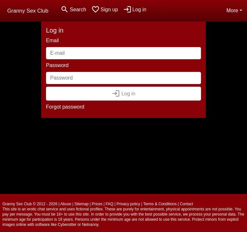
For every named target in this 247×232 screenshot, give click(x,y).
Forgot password (65, 107)
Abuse (65, 204)
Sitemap (81, 204)
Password (57, 65)
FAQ (109, 204)
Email (52, 40)
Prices (97, 204)
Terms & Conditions (160, 204)
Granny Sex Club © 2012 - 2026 (30, 204)
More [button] (232, 10)
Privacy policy (128, 204)
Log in (123, 93)
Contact (186, 204)
